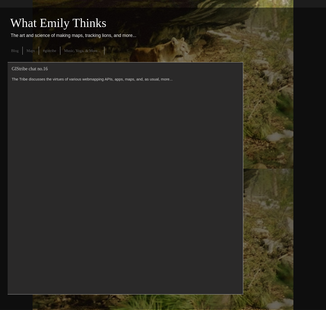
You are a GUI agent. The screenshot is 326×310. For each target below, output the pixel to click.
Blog (15, 51)
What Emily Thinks (58, 23)
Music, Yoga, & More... (82, 51)
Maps (30, 51)
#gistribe (49, 51)
